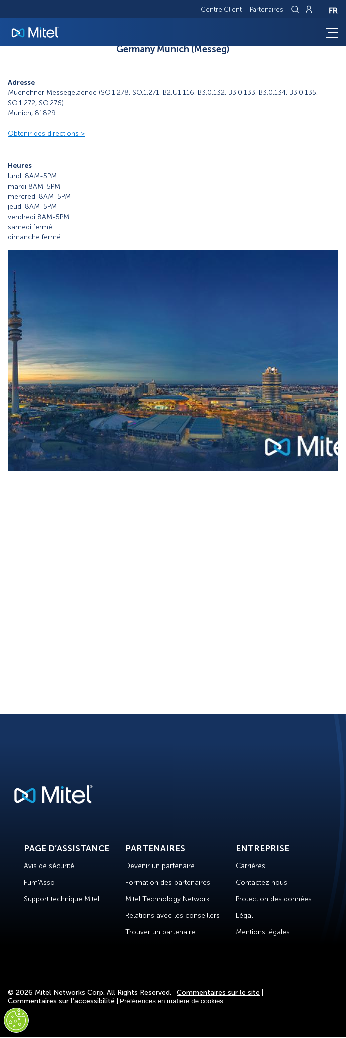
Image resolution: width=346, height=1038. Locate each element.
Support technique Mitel (61, 899)
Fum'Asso (39, 882)
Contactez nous (261, 882)
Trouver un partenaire (160, 932)
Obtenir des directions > (46, 133)
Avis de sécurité (49, 865)
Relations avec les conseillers (172, 915)
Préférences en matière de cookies (171, 1001)
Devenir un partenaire (160, 865)
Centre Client (221, 9)
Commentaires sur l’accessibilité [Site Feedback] (61, 1001)
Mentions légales (263, 932)
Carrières (250, 865)
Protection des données (274, 899)
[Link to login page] (309, 9)
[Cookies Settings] (16, 1020)
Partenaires (266, 9)
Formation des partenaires (167, 882)
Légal (244, 915)
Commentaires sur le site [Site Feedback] (218, 992)
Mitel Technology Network (167, 899)
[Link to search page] (296, 9)
